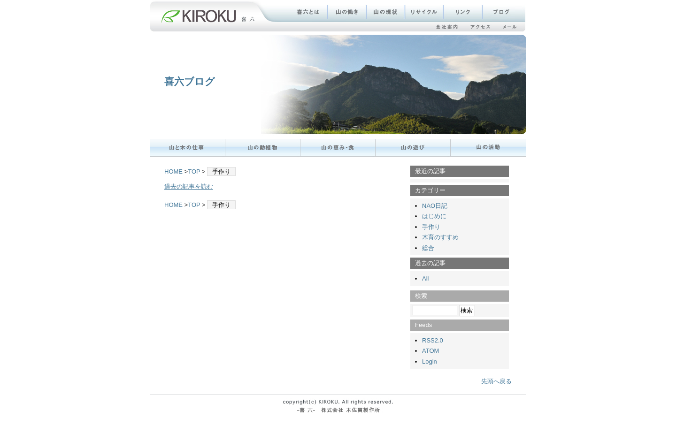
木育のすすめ (440, 237)
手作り (431, 226)
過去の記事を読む (188, 186)
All (425, 278)
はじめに (434, 216)
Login (429, 361)
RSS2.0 (432, 340)
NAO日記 (434, 205)
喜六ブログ (189, 81)
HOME (173, 171)
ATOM (430, 350)
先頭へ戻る (496, 381)
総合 (428, 247)
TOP (194, 171)
